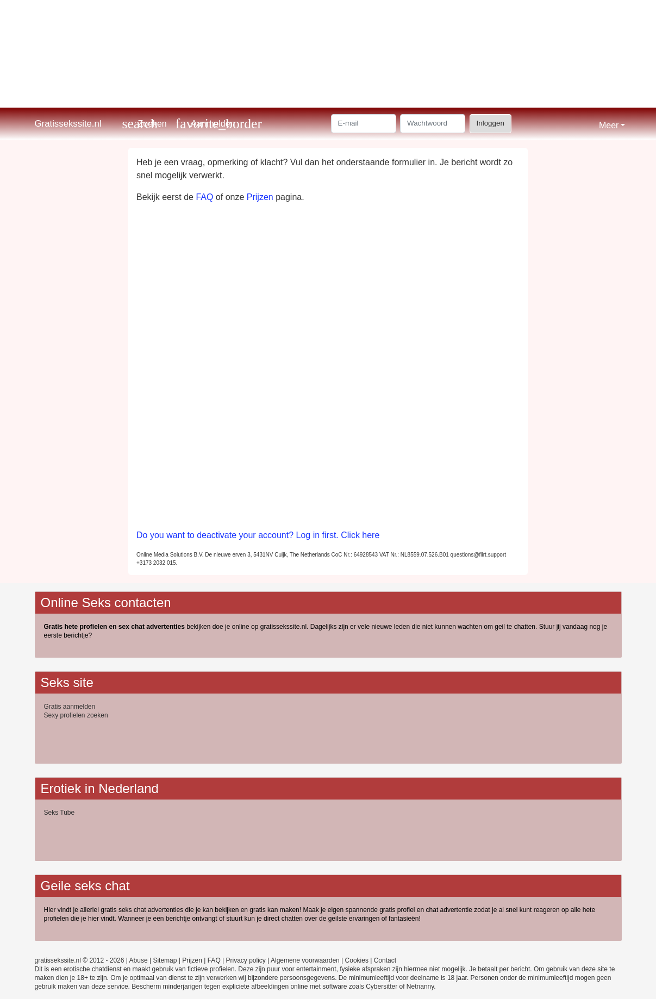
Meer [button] (608, 125)
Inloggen (490, 123)
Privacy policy (246, 960)
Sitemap (165, 960)
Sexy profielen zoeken (76, 715)
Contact (385, 960)
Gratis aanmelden (70, 706)
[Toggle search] (144, 124)
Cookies (356, 960)
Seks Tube (59, 812)
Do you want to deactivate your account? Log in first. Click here (257, 535)
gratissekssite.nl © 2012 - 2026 (79, 960)
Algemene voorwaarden (305, 960)
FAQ (204, 197)
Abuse (138, 960)
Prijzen (260, 197)
